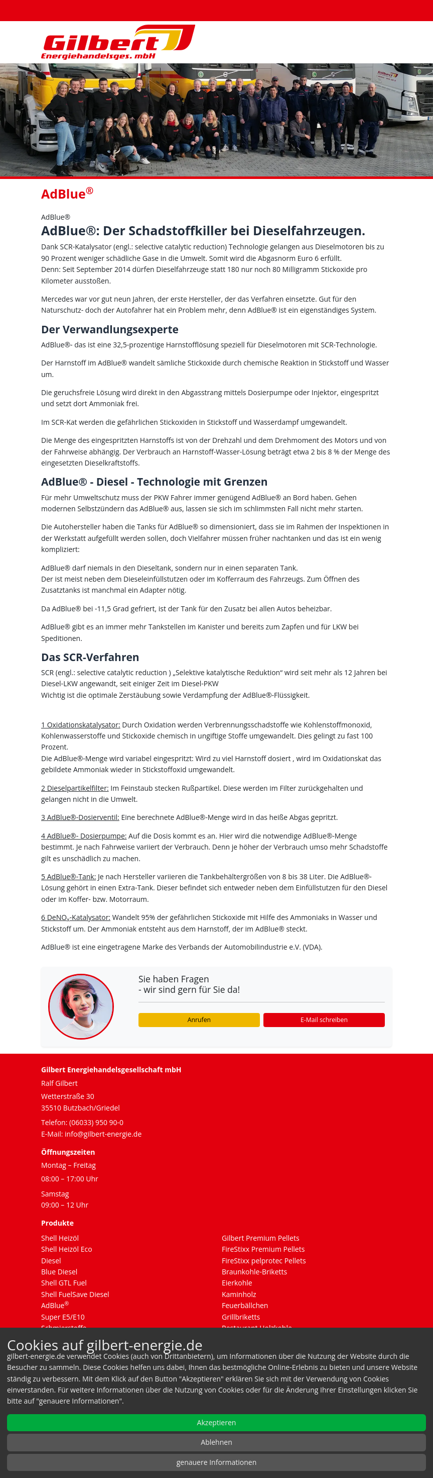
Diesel (51, 1260)
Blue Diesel (59, 1271)
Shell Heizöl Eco (66, 1249)
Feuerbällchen (245, 1305)
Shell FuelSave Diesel (75, 1294)
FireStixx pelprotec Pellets (264, 1260)
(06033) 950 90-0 (96, 1122)
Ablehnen (216, 1442)
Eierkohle (237, 1282)
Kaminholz (239, 1294)
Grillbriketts (241, 1317)
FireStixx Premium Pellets (263, 1249)
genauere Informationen (217, 1462)
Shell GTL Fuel (64, 1282)
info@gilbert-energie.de (103, 1134)
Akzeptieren (216, 1422)
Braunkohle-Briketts (254, 1271)
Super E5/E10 (63, 1317)
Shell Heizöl (60, 1238)
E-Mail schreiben (324, 1019)
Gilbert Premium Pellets (261, 1238)
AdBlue (55, 1305)
